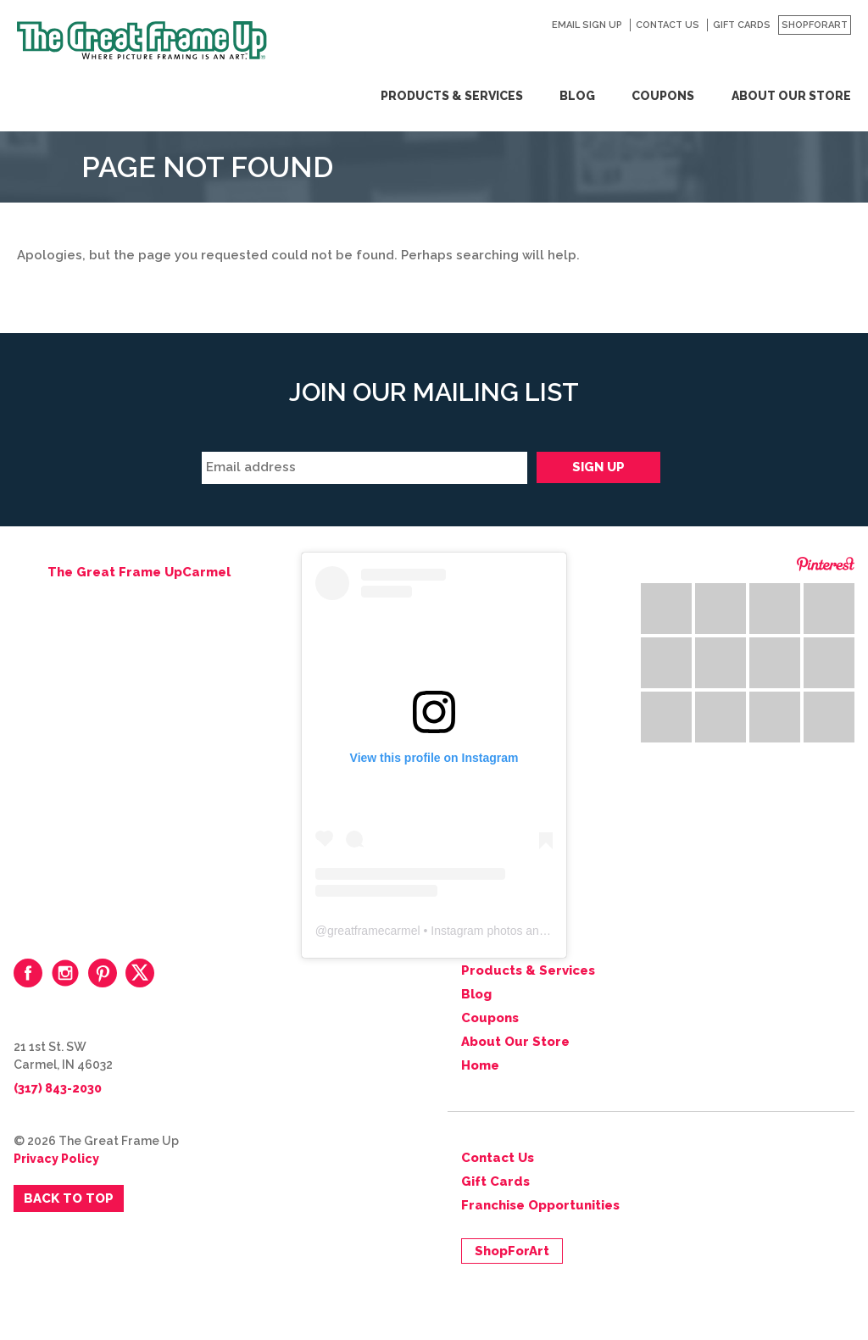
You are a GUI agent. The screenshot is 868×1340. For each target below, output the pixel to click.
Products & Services (452, 96)
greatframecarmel (373, 930)
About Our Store (791, 96)
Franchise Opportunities (540, 1205)
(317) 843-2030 (58, 1088)
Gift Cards (742, 25)
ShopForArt (815, 25)
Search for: (845, 55)
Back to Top (69, 1198)
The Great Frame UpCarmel (139, 572)
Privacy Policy (56, 1158)
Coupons (663, 96)
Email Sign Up (587, 25)
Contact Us (667, 25)
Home (480, 1065)
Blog (577, 96)
